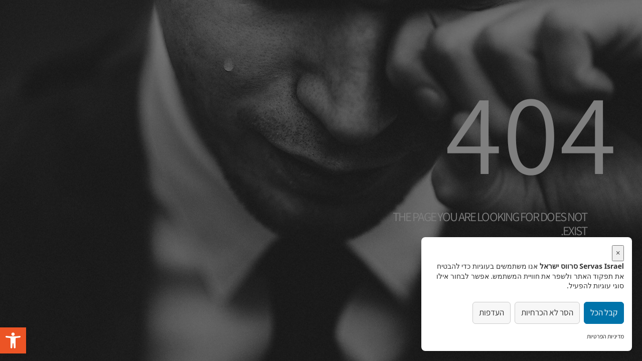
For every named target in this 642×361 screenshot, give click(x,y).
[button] (13, 340)
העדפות (491, 312)
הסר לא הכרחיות (547, 312)
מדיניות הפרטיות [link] (605, 336)
